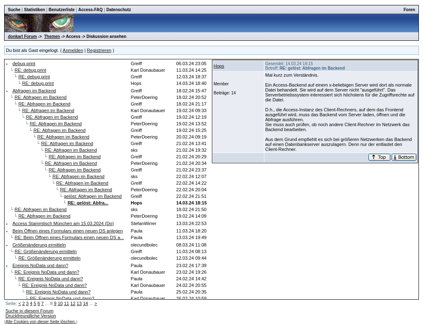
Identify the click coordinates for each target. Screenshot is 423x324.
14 (85, 303)
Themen (52, 36)
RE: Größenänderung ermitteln (45, 251)
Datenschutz (118, 9)
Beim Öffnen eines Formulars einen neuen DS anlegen (67, 230)
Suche (14, 9)
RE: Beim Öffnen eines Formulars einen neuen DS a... (69, 237)
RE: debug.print (30, 70)
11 (66, 303)
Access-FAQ (90, 9)
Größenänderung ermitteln (39, 244)
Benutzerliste (62, 9)
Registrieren (99, 50)
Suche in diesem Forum (29, 310)
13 (79, 303)
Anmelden (73, 50)
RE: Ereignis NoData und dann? (46, 272)
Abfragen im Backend (34, 90)
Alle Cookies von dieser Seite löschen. (41, 321)
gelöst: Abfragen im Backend (92, 196)
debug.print (23, 63)
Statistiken (34, 9)
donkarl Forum (22, 36)
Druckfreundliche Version (30, 315)
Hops (219, 65)
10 (60, 303)
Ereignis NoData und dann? (40, 265)
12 (72, 303)
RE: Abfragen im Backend (40, 97)
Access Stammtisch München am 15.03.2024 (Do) (63, 223)
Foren (409, 9)
